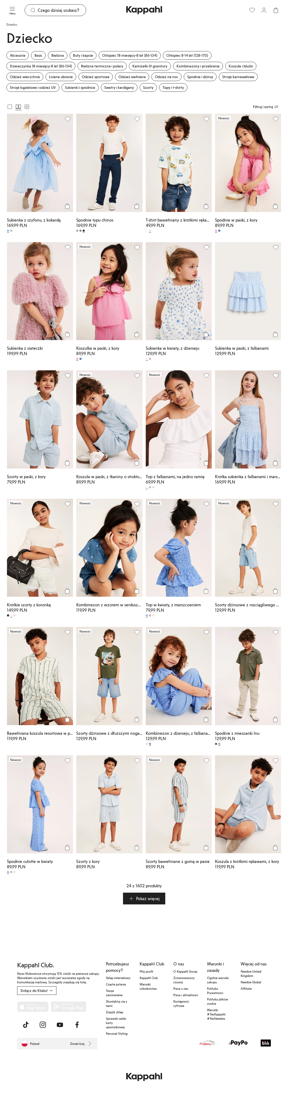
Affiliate (246, 988)
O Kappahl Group (185, 971)
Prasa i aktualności (185, 995)
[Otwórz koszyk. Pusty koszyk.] (276, 10)
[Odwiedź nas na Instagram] (43, 1025)
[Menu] (12, 10)
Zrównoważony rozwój (184, 980)
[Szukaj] (62, 10)
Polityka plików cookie (217, 1001)
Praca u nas (180, 988)
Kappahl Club (149, 978)
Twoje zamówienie (114, 993)
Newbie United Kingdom (251, 973)
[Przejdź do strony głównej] (144, 10)
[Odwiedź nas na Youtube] (60, 1025)
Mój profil (146, 971)
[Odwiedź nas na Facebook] (77, 1025)
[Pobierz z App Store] (33, 1006)
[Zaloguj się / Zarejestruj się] (264, 10)
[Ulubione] (252, 10)
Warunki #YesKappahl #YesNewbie (216, 1014)
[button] (144, 898)
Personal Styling (117, 1033)
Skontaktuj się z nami (116, 1003)
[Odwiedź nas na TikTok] (25, 1025)
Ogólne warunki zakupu (218, 980)
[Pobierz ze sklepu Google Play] (68, 1006)
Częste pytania (116, 984)
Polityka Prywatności (215, 991)
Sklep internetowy (118, 978)
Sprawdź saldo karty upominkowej (116, 1023)
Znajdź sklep (114, 1012)
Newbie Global (251, 982)
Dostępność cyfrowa (181, 1003)
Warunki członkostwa (148, 986)
